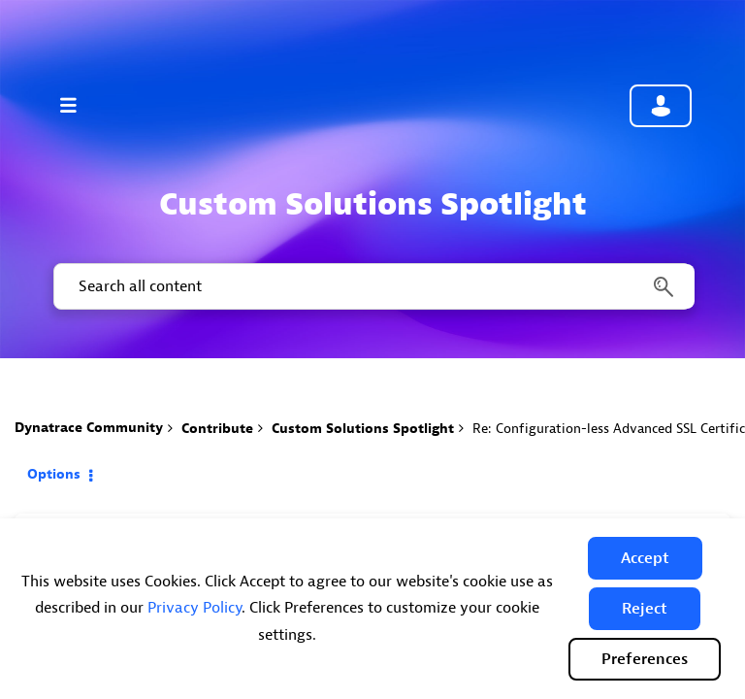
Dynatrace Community (89, 427)
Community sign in (661, 105)
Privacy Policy (194, 607)
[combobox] (372, 286)
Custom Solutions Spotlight (363, 428)
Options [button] (54, 474)
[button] (645, 558)
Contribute (217, 428)
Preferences (644, 659)
